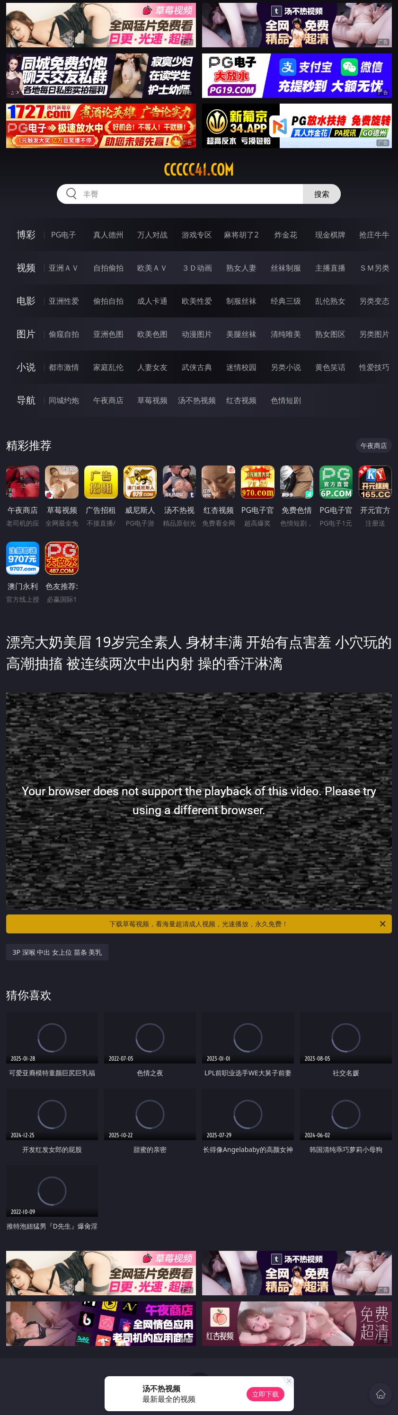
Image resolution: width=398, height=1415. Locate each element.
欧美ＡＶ (152, 268)
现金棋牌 (330, 234)
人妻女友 (152, 367)
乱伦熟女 (330, 301)
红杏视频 (241, 400)
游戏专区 (197, 234)
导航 (26, 400)
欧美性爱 (197, 301)
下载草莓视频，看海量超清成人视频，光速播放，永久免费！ (248, 924)
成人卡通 (152, 301)
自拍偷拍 (108, 268)
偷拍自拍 (108, 301)
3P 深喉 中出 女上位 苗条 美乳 (57, 952)
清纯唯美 (286, 334)
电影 (26, 300)
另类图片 (374, 334)
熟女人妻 (241, 268)
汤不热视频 (197, 400)
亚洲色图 (108, 334)
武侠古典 (197, 367)
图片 (26, 333)
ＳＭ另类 (374, 268)
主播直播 (330, 268)
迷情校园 (241, 367)
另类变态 (374, 301)
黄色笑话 (330, 367)
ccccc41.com (199, 169)
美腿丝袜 (241, 334)
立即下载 (265, 1393)
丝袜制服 (286, 268)
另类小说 (286, 367)
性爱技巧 (374, 367)
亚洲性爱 (64, 301)
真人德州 (108, 234)
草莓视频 (152, 400)
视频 (26, 267)
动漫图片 (197, 334)
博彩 (26, 234)
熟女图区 (330, 334)
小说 (26, 366)
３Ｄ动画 (197, 268)
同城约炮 (64, 400)
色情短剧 (286, 400)
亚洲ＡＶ (64, 268)
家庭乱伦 (108, 367)
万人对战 (152, 234)
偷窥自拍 (64, 334)
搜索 (321, 194)
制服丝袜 (241, 301)
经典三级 (286, 301)
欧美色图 (152, 334)
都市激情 (64, 367)
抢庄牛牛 (374, 234)
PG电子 (63, 234)
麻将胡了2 (241, 234)
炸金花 (285, 234)
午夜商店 (108, 400)
